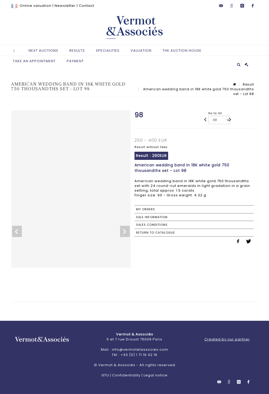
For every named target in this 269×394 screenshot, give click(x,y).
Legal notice (156, 375)
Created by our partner (227, 339)
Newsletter (65, 5)
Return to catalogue (155, 232)
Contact (86, 5)
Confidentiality (126, 375)
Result (248, 84)
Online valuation (35, 5)
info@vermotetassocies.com (140, 349)
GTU (105, 375)
